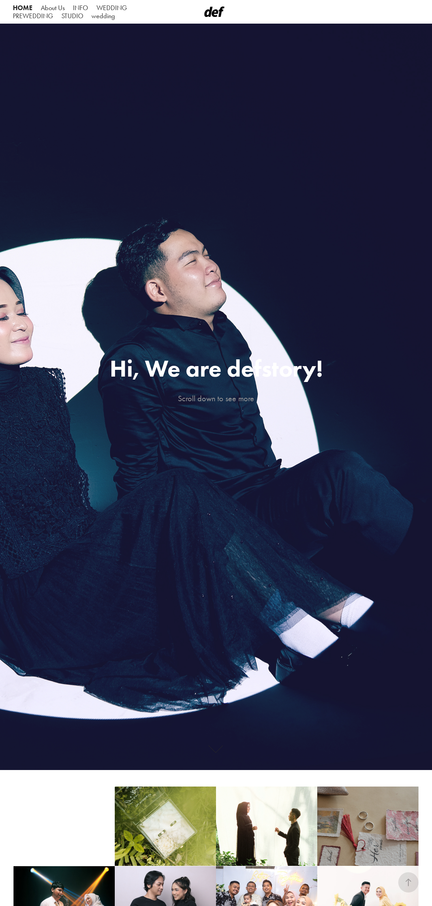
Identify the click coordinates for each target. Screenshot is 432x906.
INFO (80, 8)
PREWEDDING (33, 16)
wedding (103, 16)
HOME (22, 8)
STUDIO (72, 16)
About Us (53, 8)
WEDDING (112, 8)
